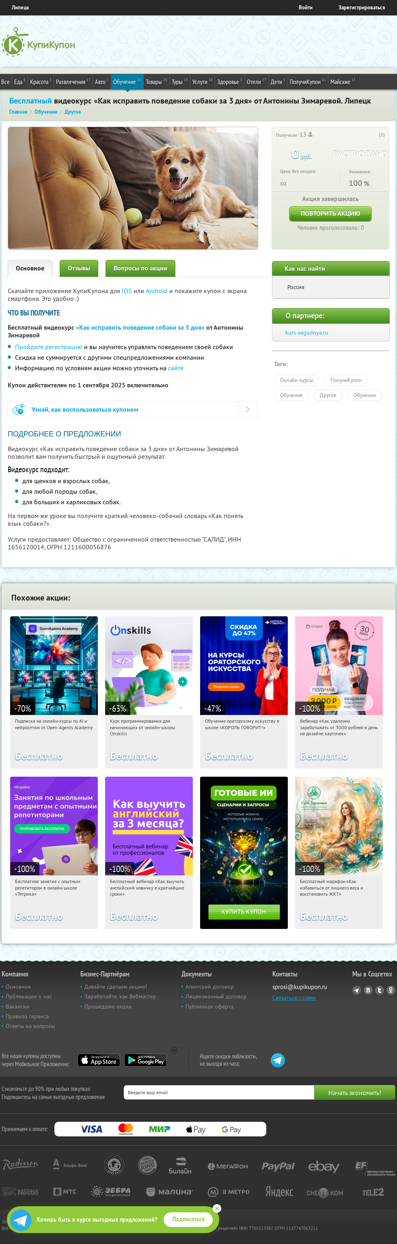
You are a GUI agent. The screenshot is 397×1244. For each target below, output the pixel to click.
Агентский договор (210, 986)
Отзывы (79, 268)
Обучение (127, 81)
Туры (180, 81)
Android (157, 291)
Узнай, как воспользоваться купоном (85, 409)
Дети (278, 81)
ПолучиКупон (308, 81)
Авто (102, 81)
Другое (328, 395)
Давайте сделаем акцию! (115, 986)
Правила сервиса (27, 1016)
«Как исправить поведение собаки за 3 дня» (140, 327)
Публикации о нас (29, 996)
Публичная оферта (209, 1006)
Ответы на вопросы (30, 1026)
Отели (256, 81)
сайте (175, 368)
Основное (30, 268)
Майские (343, 81)
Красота (41, 81)
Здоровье (229, 81)
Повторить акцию (330, 213)
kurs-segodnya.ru (306, 332)
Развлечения (73, 81)
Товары (156, 81)
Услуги (202, 81)
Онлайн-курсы (296, 380)
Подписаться (189, 1219)
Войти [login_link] (306, 7)
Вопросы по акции (140, 268)
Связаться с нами (294, 997)
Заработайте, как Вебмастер (120, 996)
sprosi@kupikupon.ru (299, 987)
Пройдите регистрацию (48, 347)
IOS (128, 291)
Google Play (145, 1060)
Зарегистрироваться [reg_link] (362, 7)
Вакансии (18, 1006)
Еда (20, 81)
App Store (99, 1060)
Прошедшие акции (108, 1006)
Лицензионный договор (216, 996)
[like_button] (373, 135)
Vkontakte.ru (368, 990)
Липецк (20, 7)
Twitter (379, 990)
